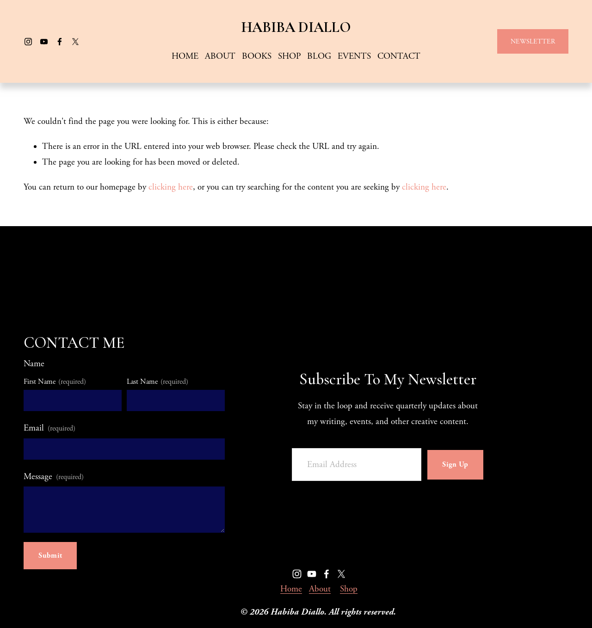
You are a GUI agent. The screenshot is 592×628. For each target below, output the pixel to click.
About (320, 589)
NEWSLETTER (533, 41)
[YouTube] (44, 41)
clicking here (170, 187)
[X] (75, 41)
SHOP (289, 56)
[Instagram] (28, 41)
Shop (349, 589)
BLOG (319, 56)
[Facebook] (59, 41)
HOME (185, 56)
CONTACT (398, 56)
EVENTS (354, 56)
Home (291, 589)
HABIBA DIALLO (296, 27)
